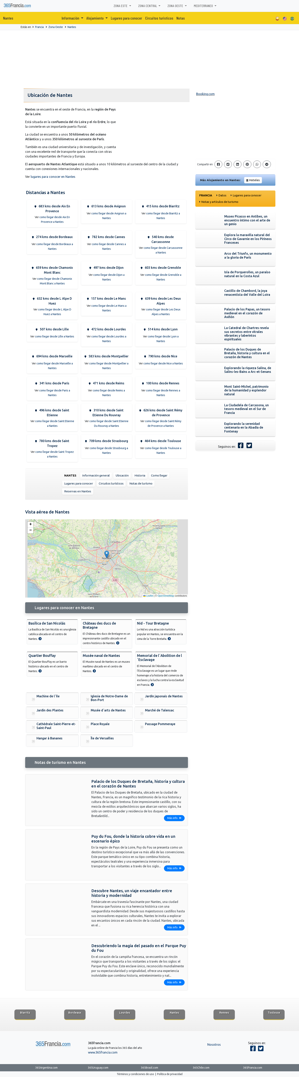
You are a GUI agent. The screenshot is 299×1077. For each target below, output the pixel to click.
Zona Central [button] (148, 6)
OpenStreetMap (166, 595)
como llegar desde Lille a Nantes (54, 336)
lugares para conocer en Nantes (53, 176)
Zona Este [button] (121, 6)
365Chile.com (201, 1067)
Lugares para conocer (126, 18)
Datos (222, 195)
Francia (39, 27)
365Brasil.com (149, 1067)
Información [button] (71, 18)
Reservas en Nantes (77, 491)
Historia (139, 475)
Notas (180, 18)
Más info (174, 818)
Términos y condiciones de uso (135, 1074)
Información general (96, 475)
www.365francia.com (102, 1052)
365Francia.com (252, 1067)
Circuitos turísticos (111, 483)
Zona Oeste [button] (175, 6)
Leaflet (148, 595)
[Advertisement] (149, 59)
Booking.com (205, 94)
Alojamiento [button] (95, 18)
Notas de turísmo (140, 483)
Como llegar (159, 475)
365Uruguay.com (98, 1067)
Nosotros (214, 1044)
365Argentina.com (46, 1067)
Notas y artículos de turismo (219, 201)
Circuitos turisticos (159, 18)
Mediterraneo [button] (204, 6)
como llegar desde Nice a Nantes (163, 363)
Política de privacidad (169, 1074)
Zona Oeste (55, 27)
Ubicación (122, 475)
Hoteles (254, 180)
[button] (106, 554)
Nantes (8, 18)
